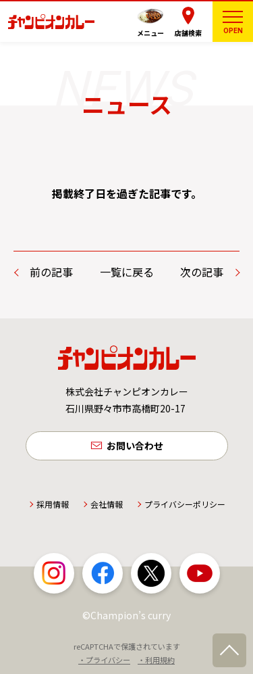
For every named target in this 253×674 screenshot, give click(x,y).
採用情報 (52, 504)
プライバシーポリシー (184, 504)
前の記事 (51, 272)
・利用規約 (156, 659)
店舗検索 (188, 33)
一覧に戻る (127, 272)
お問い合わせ (135, 445)
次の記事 (201, 272)
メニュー (150, 33)
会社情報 (106, 504)
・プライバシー (104, 659)
